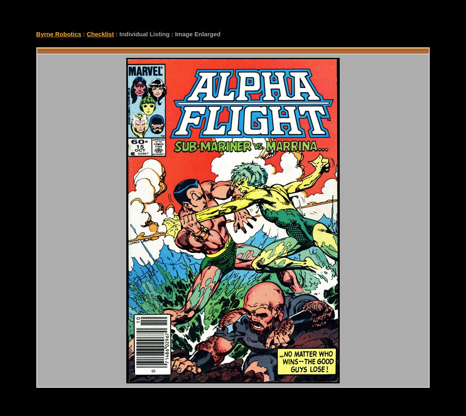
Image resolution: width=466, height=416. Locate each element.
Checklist (100, 34)
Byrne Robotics (58, 34)
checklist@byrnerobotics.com (129, 398)
